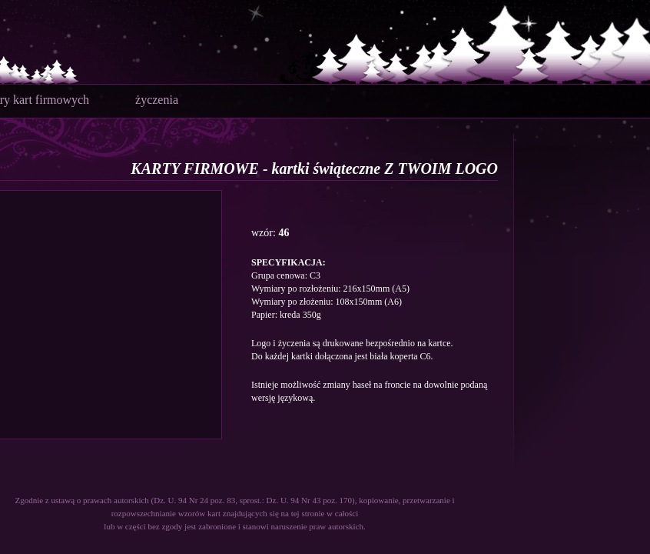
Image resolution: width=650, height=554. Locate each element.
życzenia (156, 99)
